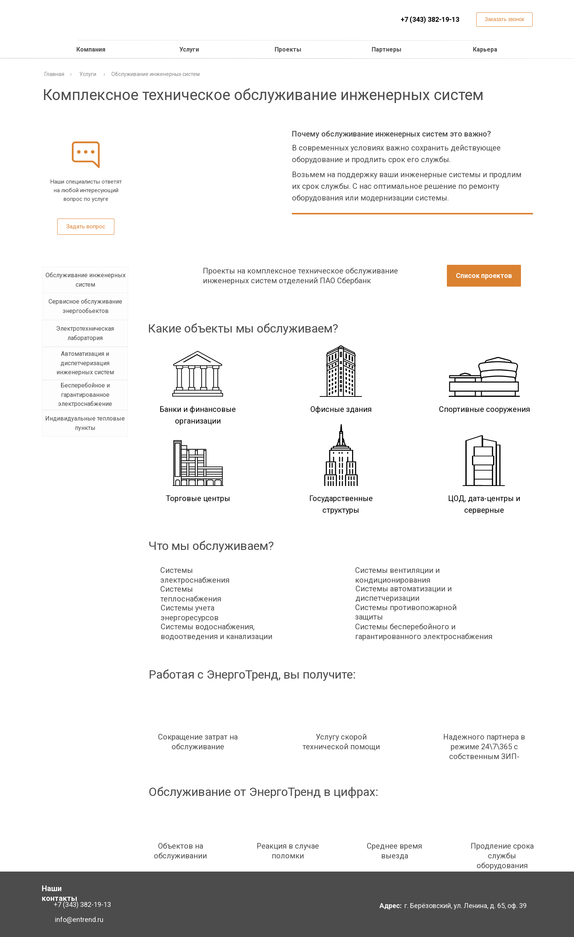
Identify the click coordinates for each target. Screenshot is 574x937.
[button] (504, 19)
